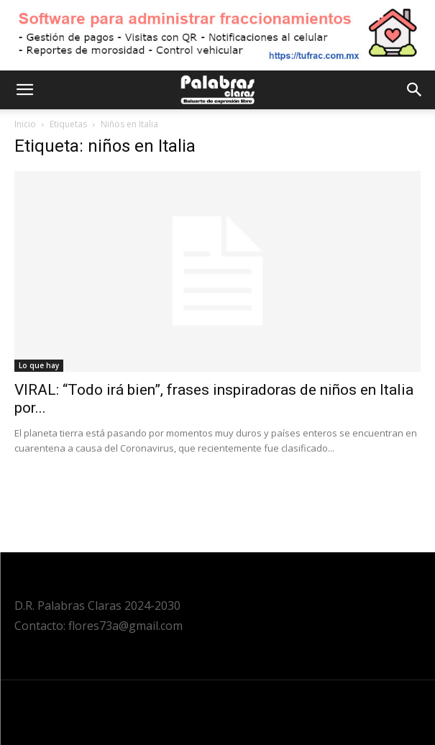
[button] (24, 89)
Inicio (25, 124)
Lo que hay (39, 365)
